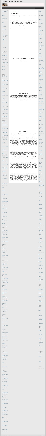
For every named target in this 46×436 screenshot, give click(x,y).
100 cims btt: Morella (5, 318)
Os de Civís (40, 34)
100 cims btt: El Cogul (5, 344)
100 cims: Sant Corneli (5, 174)
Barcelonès (39, 71)
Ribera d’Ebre (40, 178)
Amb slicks (4, 26)
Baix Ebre (39, 57)
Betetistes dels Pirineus (9, 1)
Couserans (40, 315)
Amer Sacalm (41, 216)
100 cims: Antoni (4, 99)
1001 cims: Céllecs (4, 358)
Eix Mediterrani (5, 46)
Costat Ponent (5, 40)
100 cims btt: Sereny (5, 340)
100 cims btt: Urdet (4, 366)
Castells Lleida (40, 293)
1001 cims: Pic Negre (5, 374)
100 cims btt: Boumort (5, 164)
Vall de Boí (40, 46)
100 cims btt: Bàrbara (5, 113)
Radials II (40, 361)
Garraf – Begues (40, 101)
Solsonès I (40, 219)
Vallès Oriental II (40, 230)
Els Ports (39, 159)
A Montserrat (41, 79)
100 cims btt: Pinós (4, 154)
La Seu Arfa (40, 41)
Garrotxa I (40, 105)
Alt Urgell (39, 26)
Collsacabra (40, 139)
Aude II (40, 322)
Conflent (40, 341)
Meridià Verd (40, 264)
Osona (39, 135)
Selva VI (40, 196)
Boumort (39, 83)
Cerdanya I (40, 94)
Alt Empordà (40, 12)
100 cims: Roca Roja (5, 135)
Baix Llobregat (40, 65)
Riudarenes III (41, 207)
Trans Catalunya (40, 265)
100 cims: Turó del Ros (5, 297)
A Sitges (40, 80)
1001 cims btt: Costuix (5, 400)
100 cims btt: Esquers (5, 238)
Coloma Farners (41, 197)
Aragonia (39, 310)
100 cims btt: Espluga (5, 80)
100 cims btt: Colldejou (5, 88)
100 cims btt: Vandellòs (5, 106)
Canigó (39, 91)
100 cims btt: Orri (4, 168)
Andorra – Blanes (40, 258)
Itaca (2, 19)
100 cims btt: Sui (4, 347)
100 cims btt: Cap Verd (5, 157)
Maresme (39, 113)
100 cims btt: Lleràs (4, 167)
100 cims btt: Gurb (4, 268)
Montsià (39, 132)
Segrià (39, 177)
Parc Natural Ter (41, 185)
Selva (39, 189)
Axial (2, 12)
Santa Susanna (41, 117)
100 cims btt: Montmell (5, 95)
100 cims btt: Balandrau (5, 241)
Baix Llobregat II (41, 68)
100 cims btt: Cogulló (5, 308)
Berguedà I (40, 86)
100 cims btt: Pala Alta (5, 150)
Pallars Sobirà (40, 150)
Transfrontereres (4, 52)
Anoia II (40, 50)
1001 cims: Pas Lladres (5, 393)
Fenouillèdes (41, 342)
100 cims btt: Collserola (5, 300)
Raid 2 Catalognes (4, 63)
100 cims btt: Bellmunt (5, 263)
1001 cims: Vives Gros (5, 355)
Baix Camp (39, 53)
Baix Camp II (41, 56)
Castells (39, 286)
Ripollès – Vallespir (4, 59)
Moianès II (39, 120)
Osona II (40, 138)
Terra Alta (39, 226)
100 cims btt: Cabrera (5, 325)
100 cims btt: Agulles (5, 321)
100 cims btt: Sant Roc (5, 220)
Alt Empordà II (41, 15)
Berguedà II (40, 87)
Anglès (40, 211)
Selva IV (40, 193)
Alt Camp (39, 11)
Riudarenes (40, 204)
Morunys (40, 220)
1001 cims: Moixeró (4, 413)
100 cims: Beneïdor (4, 178)
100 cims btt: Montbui (5, 352)
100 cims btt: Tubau (4, 216)
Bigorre (40, 326)
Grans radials (41, 362)
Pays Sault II (41, 319)
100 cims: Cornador (4, 212)
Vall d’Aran (39, 242)
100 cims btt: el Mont (5, 255)
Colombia (39, 356)
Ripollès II (40, 182)
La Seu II (40, 42)
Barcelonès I (41, 72)
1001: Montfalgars (4, 356)
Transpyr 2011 (4, 29)
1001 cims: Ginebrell (5, 414)
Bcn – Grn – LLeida (5, 35)
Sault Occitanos (41, 320)
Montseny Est (41, 128)
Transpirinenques (4, 11)
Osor (40, 212)
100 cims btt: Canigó (5, 429)
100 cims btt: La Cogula (5, 117)
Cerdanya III (41, 97)
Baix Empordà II (41, 61)
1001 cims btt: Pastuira (5, 375)
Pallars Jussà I (41, 142)
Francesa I (3, 15)
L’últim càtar (3, 69)
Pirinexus (3, 66)
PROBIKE (39, 367)
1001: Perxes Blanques (5, 392)
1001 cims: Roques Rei (5, 403)
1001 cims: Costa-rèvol (5, 421)
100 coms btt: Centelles (5, 332)
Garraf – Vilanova (40, 102)
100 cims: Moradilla (4, 124)
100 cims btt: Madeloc (5, 430)
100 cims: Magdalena (5, 201)
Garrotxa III (40, 108)
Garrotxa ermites (41, 109)
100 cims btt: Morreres (5, 146)
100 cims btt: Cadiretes (5, 237)
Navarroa (39, 306)
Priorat (39, 174)
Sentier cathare (40, 345)
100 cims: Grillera (4, 198)
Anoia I (40, 49)
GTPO (3, 22)
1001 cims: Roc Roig (5, 425)
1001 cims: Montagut (5, 399)
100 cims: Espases (4, 289)
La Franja (39, 262)
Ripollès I (40, 181)
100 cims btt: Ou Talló (5, 202)
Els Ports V (40, 166)
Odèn (40, 223)
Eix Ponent (4, 47)
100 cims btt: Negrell (5, 109)
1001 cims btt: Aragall (5, 385)
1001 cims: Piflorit (4, 407)
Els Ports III (40, 163)
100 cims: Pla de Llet (5, 138)
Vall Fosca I (40, 146)
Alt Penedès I (41, 23)
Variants (4, 25)
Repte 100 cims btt (4, 76)
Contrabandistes (41, 35)
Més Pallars (40, 154)
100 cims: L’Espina (4, 112)
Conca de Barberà (40, 98)
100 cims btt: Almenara (5, 125)
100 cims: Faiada (4, 139)
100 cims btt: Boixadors (5, 310)
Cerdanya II (40, 95)
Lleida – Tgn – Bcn (5, 36)
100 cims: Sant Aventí (5, 136)
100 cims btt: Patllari (4, 194)
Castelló (39, 352)
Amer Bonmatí (41, 215)
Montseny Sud (41, 127)
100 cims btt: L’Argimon (5, 231)
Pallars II (40, 153)
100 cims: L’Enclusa (4, 281)
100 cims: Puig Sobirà (5, 131)
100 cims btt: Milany (4, 234)
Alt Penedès (40, 22)
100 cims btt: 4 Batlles (5, 156)
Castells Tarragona (40, 296)
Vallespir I (40, 331)
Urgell (39, 227)
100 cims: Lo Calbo (4, 132)
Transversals (40, 246)
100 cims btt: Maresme (5, 261)
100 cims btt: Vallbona (5, 84)
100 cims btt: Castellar (5, 267)
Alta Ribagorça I (41, 45)
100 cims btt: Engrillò (5, 110)
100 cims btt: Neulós (5, 233)
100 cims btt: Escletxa (5, 339)
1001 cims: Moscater (5, 410)
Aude (39, 316)
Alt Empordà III (41, 16)
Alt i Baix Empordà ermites (40, 19)
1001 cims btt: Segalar (5, 381)
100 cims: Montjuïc (4, 359)
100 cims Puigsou (4, 256)
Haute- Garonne (40, 323)
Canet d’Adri (41, 112)
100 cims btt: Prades (5, 102)
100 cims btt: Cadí (4, 161)
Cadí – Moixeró (40, 90)
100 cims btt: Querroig (5, 230)
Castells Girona (40, 292)
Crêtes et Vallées (4, 18)
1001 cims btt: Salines (5, 378)
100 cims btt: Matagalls (5, 333)
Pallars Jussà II (41, 143)
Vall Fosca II (41, 147)
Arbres (39, 297)
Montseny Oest (41, 123)
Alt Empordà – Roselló (5, 62)
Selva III (40, 192)
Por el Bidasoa (40, 301)
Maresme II (40, 116)
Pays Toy (40, 327)
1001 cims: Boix (4, 411)
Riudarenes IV (41, 208)
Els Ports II (40, 162)
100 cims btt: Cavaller (5, 116)
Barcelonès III (41, 75)
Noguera (39, 134)
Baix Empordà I (41, 60)
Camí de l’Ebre (41, 272)
